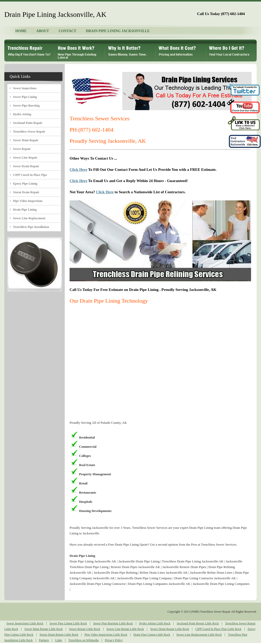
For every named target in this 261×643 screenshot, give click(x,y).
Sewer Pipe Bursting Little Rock (113, 623)
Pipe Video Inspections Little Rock (105, 634)
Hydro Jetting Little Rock (155, 623)
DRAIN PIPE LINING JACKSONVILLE (118, 31)
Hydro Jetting (22, 114)
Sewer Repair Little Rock (84, 629)
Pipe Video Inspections (28, 201)
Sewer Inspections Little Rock (24, 623)
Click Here (78, 170)
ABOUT (42, 31)
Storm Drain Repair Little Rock (59, 634)
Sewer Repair (22, 149)
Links (58, 640)
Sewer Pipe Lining (25, 97)
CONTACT (67, 31)
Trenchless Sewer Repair (29, 131)
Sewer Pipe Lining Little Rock (68, 623)
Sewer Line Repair (25, 157)
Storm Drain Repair (26, 192)
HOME (21, 31)
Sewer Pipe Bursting (26, 105)
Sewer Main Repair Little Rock (43, 629)
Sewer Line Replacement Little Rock (199, 634)
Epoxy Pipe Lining (25, 183)
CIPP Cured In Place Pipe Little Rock (218, 629)
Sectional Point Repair (27, 123)
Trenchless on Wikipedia (83, 640)
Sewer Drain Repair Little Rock (169, 629)
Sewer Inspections (24, 88)
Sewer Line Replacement (29, 218)
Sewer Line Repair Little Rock (125, 629)
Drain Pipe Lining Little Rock (152, 634)
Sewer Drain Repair (26, 166)
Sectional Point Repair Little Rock (198, 623)
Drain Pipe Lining (25, 209)
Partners (44, 640)
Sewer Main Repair (25, 140)
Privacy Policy (114, 640)
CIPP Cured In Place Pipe (30, 175)
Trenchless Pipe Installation (31, 227)
